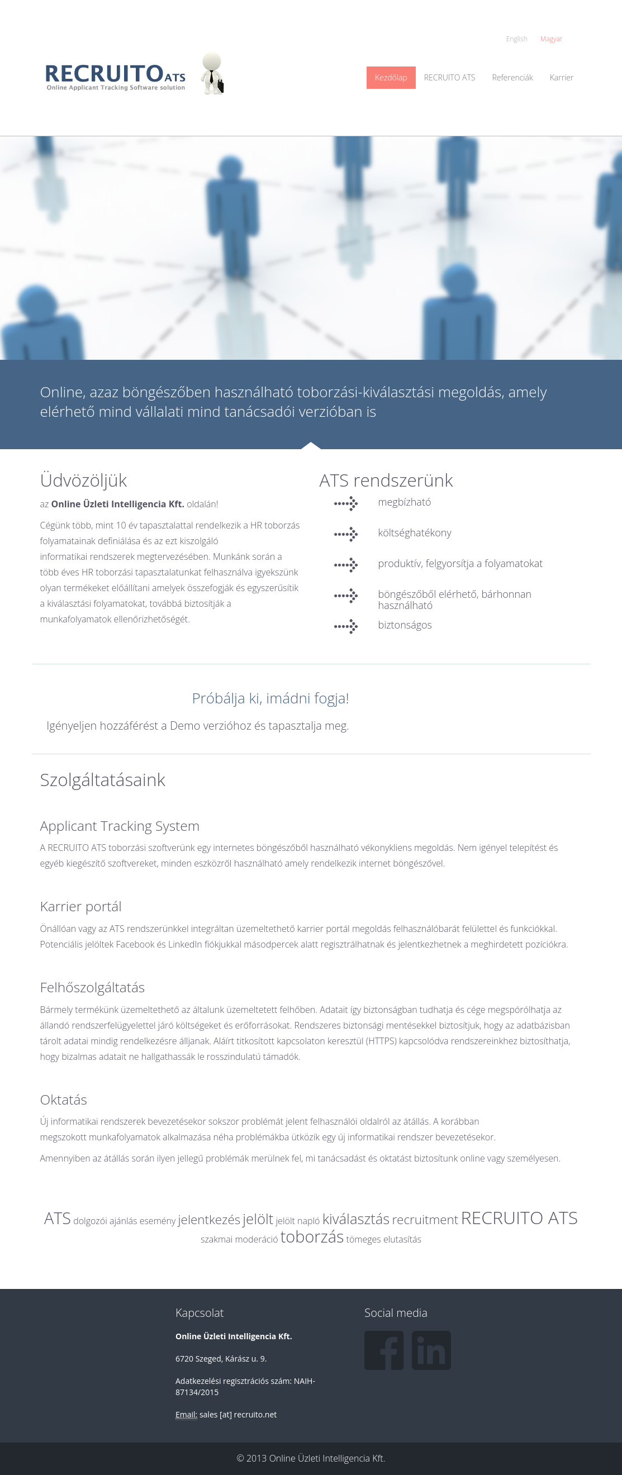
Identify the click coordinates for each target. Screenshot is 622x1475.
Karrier (562, 77)
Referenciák (512, 77)
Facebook (383, 1350)
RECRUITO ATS (450, 77)
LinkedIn (431, 1350)
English (517, 39)
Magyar (551, 39)
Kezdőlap (391, 77)
